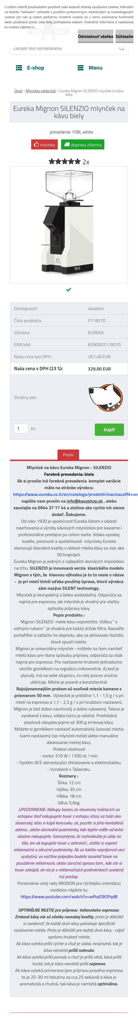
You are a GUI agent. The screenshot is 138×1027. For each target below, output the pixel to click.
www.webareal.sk (69, 1016)
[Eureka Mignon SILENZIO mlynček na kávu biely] (69, 169)
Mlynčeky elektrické (41, 91)
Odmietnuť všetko (95, 36)
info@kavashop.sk (85, 501)
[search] (121, 48)
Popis (68, 454)
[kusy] (21, 428)
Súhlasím (125, 36)
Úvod (18, 91)
